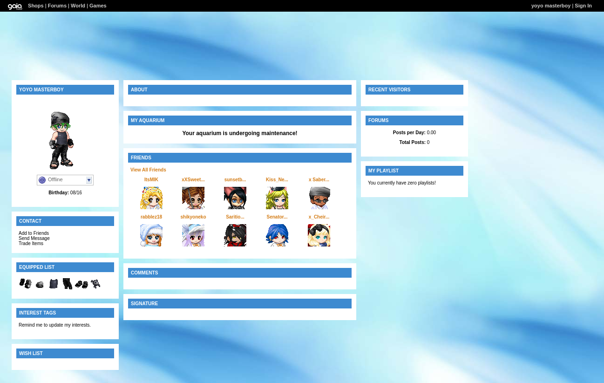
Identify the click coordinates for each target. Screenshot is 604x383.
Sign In (583, 5)
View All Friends (148, 169)
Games (98, 5)
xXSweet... (193, 179)
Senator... (276, 216)
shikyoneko (193, 216)
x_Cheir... (319, 216)
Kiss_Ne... (277, 179)
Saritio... (235, 216)
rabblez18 (151, 216)
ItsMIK (151, 179)
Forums (57, 5)
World (78, 5)
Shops (36, 5)
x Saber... (319, 179)
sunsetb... (235, 179)
